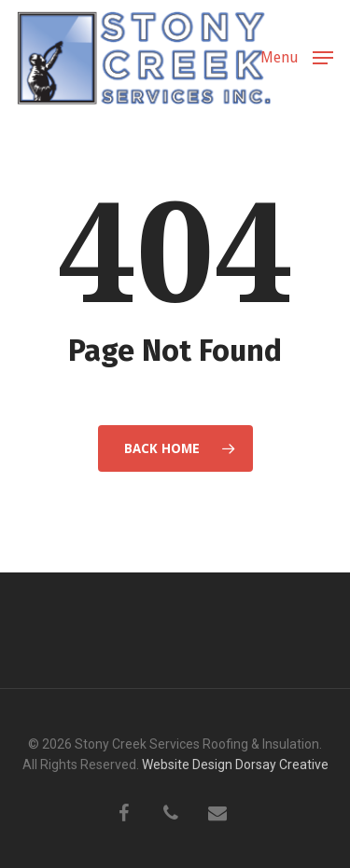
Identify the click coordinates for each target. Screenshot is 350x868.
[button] (296, 56)
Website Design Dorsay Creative (235, 764)
